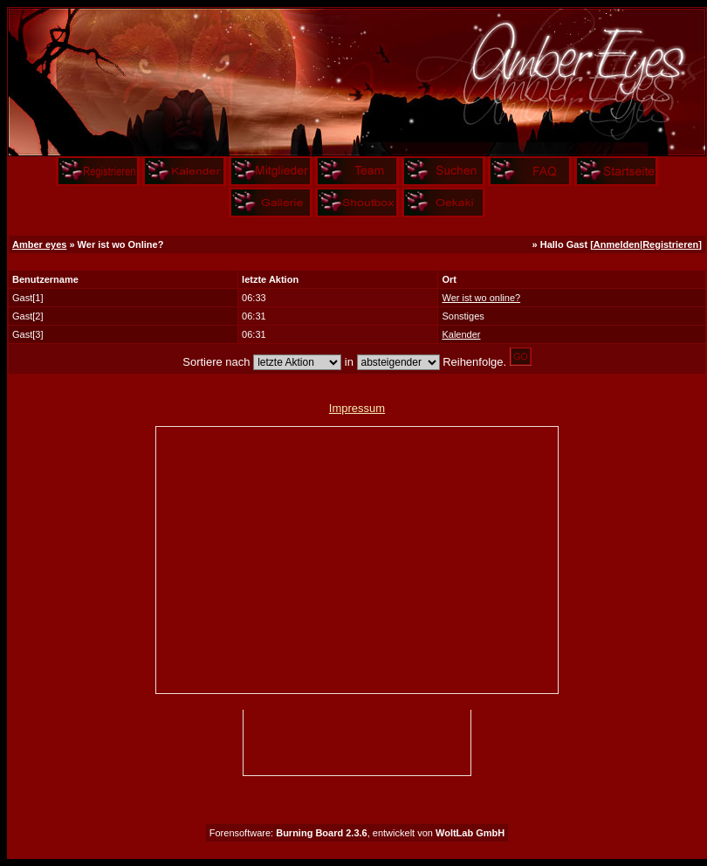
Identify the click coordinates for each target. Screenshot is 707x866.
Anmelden (617, 244)
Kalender (461, 334)
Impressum (357, 408)
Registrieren (670, 244)
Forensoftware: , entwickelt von (357, 833)
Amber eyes (39, 244)
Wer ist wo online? (481, 297)
